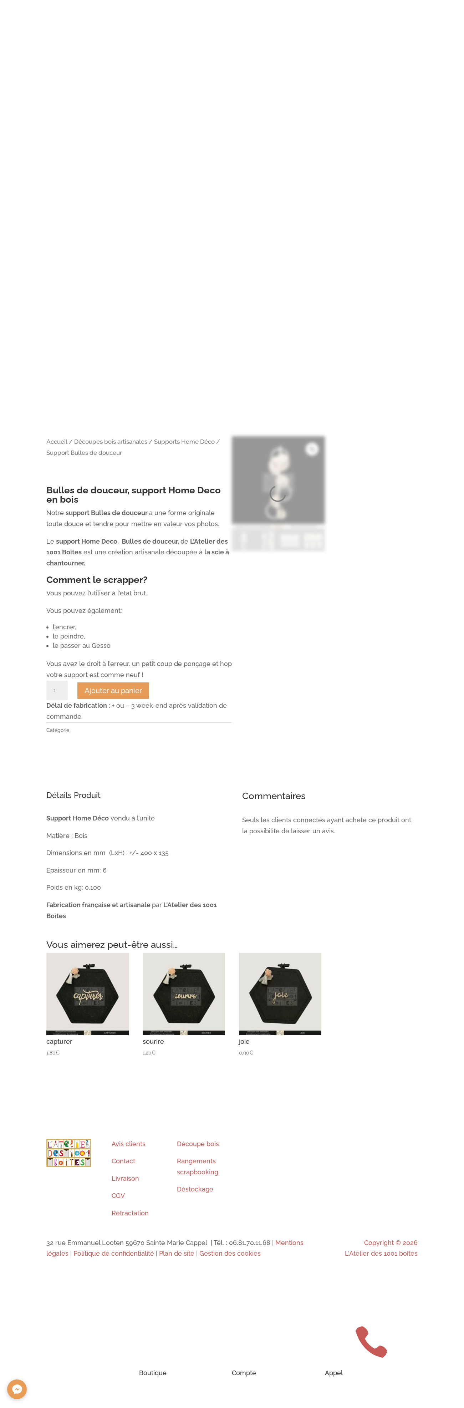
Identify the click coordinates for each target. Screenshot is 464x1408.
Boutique (153, 1373)
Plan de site (176, 1253)
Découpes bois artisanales (110, 441)
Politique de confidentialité (113, 1253)
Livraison (125, 1178)
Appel (334, 1373)
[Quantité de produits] (57, 691)
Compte (244, 1373)
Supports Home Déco (184, 441)
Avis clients (129, 1144)
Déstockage (195, 1189)
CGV (118, 1195)
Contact (123, 1161)
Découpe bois (198, 1144)
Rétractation (130, 1213)
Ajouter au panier (113, 690)
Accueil (56, 441)
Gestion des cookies (230, 1253)
